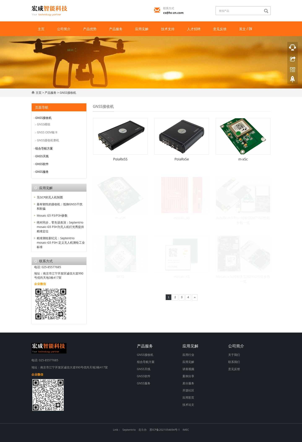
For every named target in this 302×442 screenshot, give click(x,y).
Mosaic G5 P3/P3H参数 (52, 215)
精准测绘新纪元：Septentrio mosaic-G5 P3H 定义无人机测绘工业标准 (61, 242)
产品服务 (115, 28)
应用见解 (141, 28)
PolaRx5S (120, 159)
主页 (41, 28)
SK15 (120, 276)
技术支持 (167, 28)
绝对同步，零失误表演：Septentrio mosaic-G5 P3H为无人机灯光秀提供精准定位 (60, 226)
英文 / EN (245, 28)
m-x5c (243, 159)
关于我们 (234, 355)
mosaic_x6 (182, 218)
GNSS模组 (43, 124)
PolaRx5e (181, 159)
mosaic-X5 (182, 276)
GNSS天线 (42, 156)
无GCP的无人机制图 (50, 197)
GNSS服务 (42, 172)
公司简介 (63, 28)
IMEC (186, 430)
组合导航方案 (44, 148)
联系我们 (234, 362)
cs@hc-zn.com (173, 13)
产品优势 (89, 28)
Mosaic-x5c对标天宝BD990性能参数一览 (243, 279)
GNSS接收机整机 (48, 140)
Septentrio (129, 430)
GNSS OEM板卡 (47, 132)
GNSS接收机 (68, 93)
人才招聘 (193, 28)
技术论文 (188, 405)
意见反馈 (219, 28)
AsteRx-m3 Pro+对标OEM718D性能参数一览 (243, 220)
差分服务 (188, 383)
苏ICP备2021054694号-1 (165, 430)
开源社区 (188, 390)
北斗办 (142, 430)
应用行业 (188, 355)
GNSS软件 (42, 164)
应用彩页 (188, 397)
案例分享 (188, 376)
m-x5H (120, 218)
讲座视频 (188, 369)
